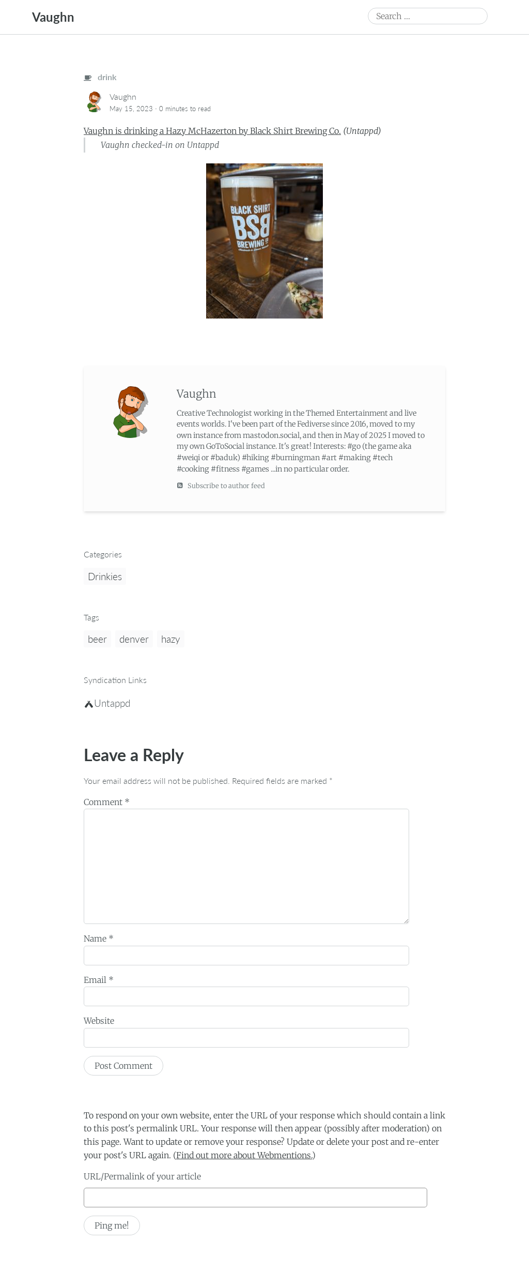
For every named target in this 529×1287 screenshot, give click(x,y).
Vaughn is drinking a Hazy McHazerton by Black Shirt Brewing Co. (212, 131)
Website (99, 1021)
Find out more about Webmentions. (244, 1155)
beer (97, 639)
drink (100, 77)
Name (99, 938)
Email (99, 980)
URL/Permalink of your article (142, 1176)
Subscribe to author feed (221, 485)
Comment (107, 802)
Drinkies (105, 576)
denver (134, 639)
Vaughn (53, 16)
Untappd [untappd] (107, 703)
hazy (170, 639)
